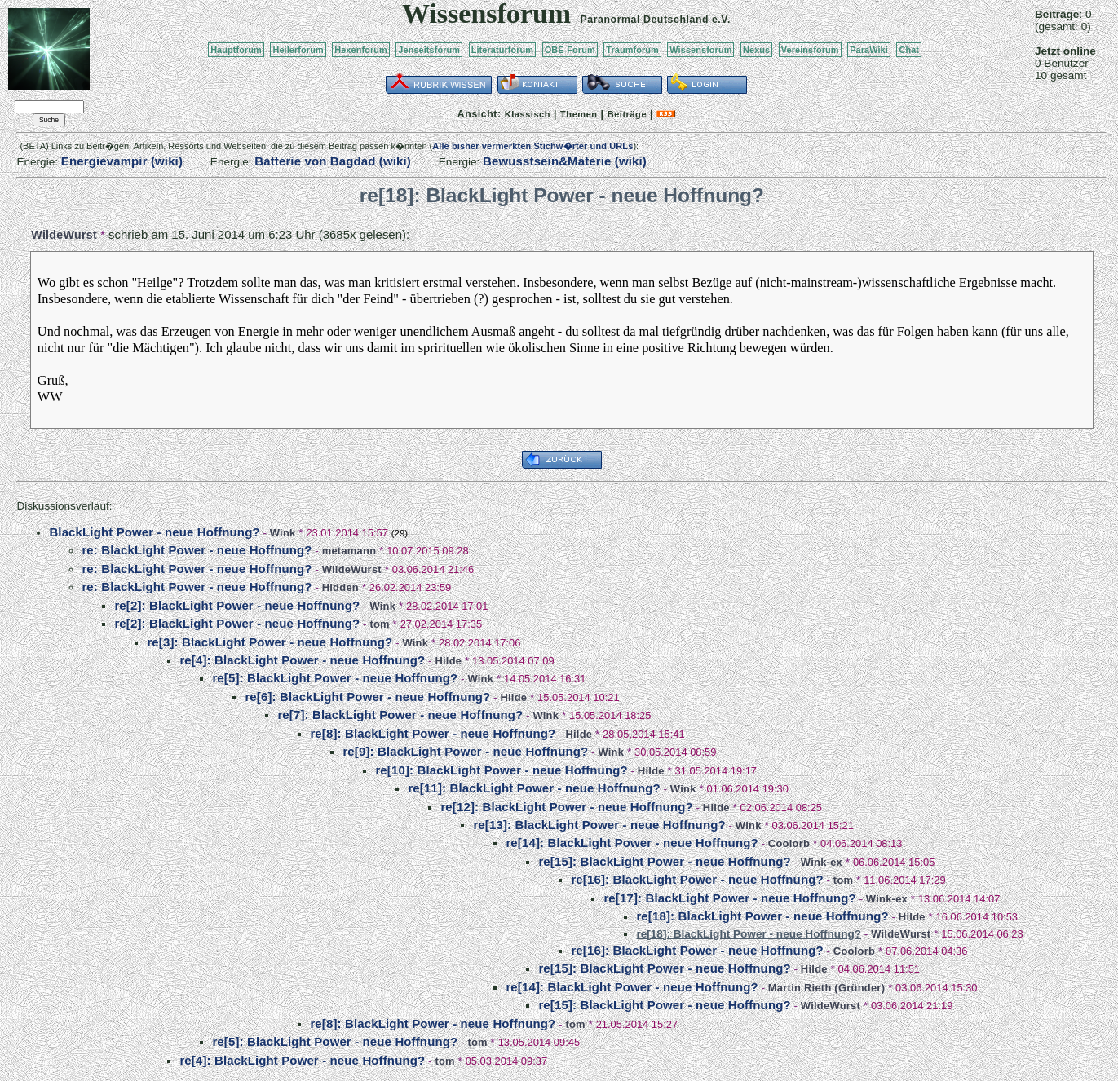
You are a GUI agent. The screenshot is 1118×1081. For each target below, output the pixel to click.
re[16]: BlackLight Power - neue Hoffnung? (697, 879)
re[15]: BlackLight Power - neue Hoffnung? (664, 861)
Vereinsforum (810, 50)
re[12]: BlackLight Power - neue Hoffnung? (566, 807)
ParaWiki (869, 50)
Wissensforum (700, 50)
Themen (578, 114)
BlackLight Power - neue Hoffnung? (154, 532)
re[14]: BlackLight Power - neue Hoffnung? (632, 842)
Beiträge (627, 114)
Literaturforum (502, 50)
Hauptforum (236, 50)
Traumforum (632, 50)
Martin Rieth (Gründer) (826, 988)
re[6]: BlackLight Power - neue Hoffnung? (367, 697)
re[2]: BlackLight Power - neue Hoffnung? (237, 605)
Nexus (756, 50)
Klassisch (527, 114)
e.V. (721, 19)
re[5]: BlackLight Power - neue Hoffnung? (334, 678)
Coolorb (789, 843)
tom (379, 624)
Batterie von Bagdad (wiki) (332, 161)
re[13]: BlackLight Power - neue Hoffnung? (599, 825)
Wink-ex (821, 862)
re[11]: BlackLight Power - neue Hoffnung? (534, 788)
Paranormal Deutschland (645, 19)
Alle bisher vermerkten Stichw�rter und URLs (532, 146)
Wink (283, 533)
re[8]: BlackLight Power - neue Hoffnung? (432, 733)
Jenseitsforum (429, 50)
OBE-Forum (570, 50)
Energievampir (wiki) (122, 161)
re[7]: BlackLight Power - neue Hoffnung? (400, 714)
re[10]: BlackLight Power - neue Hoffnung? (501, 770)
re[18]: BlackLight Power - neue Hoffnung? (762, 916)
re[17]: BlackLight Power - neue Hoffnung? (729, 898)
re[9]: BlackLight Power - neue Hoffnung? (465, 751)
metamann (349, 551)
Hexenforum (360, 50)
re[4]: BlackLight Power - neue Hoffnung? (302, 660)
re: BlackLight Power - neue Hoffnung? (197, 550)
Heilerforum (297, 50)
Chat (909, 50)
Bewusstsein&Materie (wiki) (565, 161)
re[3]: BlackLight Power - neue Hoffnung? (269, 642)
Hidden (340, 587)
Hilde (448, 661)
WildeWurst (64, 234)
